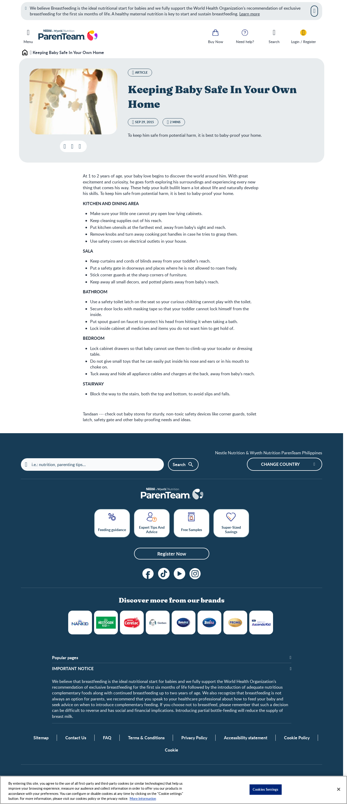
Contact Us (75, 738)
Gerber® (158, 622)
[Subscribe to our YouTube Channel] (179, 573)
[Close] (314, 10)
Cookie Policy (297, 738)
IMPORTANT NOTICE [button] (73, 668)
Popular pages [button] (65, 657)
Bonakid (183, 622)
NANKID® (80, 622)
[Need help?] (244, 36)
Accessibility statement (245, 738)
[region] (173, 790)
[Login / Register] (303, 36)
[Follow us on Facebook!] (148, 573)
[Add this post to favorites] (72, 146)
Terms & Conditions (146, 738)
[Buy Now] (215, 36)
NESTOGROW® (106, 622)
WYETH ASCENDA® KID (261, 622)
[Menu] (28, 35)
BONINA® (209, 622)
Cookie (171, 750)
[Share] (80, 146)
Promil (235, 622)
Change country (280, 464)
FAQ (107, 738)
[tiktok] (164, 573)
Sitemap (41, 738)
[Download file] (64, 146)
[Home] (171, 494)
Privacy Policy (194, 738)
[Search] (274, 36)
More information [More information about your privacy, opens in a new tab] (143, 798)
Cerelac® (132, 622)
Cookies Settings (265, 789)
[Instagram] (195, 573)
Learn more (249, 14)
